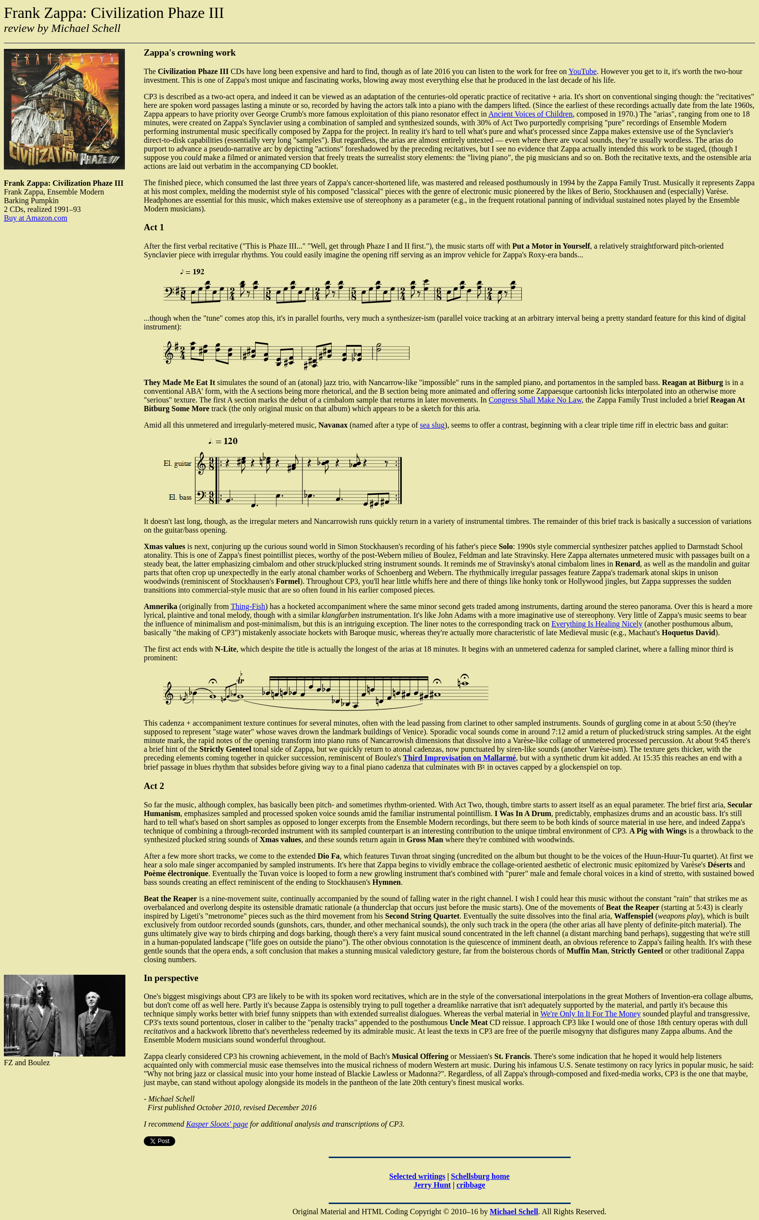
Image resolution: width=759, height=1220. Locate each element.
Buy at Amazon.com (35, 218)
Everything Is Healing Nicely (596, 624)
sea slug (432, 425)
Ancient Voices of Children (530, 114)
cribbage (471, 1185)
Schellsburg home (480, 1176)
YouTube (582, 71)
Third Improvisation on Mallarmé (459, 758)
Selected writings (417, 1176)
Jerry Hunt (432, 1185)
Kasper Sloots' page (217, 1124)
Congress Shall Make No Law (535, 400)
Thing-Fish (248, 606)
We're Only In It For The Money (590, 1014)
